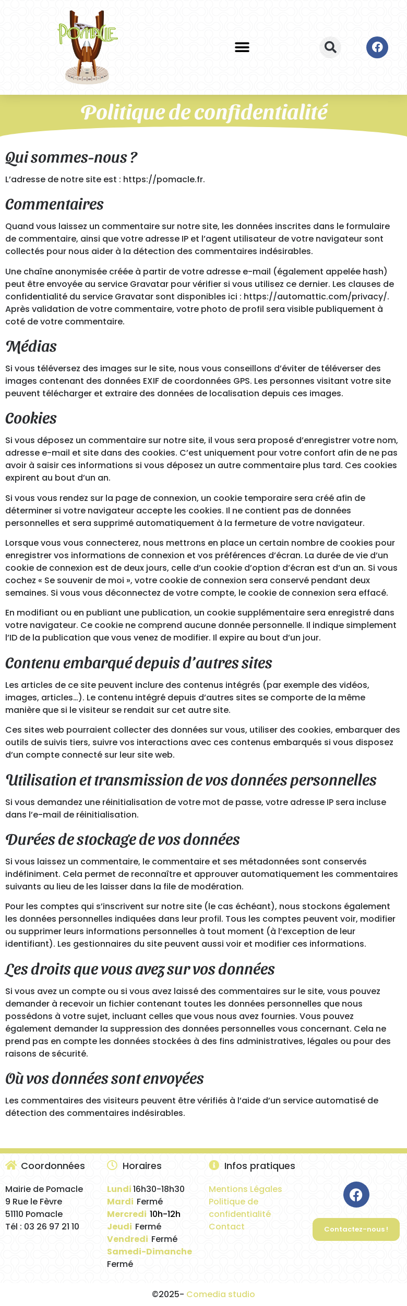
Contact (227, 1227)
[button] (242, 47)
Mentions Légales (245, 1189)
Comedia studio (220, 1294)
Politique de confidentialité (240, 1208)
